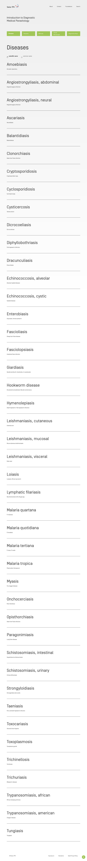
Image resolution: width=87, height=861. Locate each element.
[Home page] (13, 6)
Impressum (51, 855)
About (51, 6)
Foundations (68, 6)
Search (78, 6)
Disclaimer (61, 855)
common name (27, 56)
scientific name (13, 56)
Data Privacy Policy (73, 855)
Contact (59, 6)
